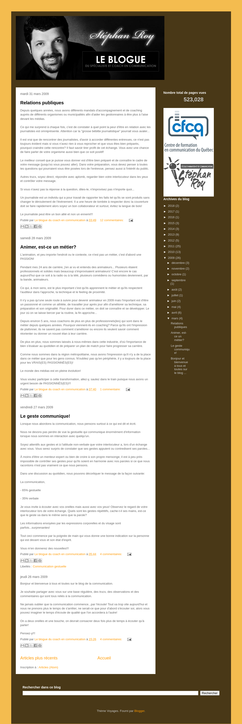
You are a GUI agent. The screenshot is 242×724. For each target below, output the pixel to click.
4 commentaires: (111, 554)
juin (174, 301)
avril (174, 312)
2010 (172, 252)
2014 (172, 229)
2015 (172, 223)
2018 (172, 205)
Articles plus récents (39, 658)
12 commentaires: (112, 220)
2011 (172, 246)
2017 (172, 211)
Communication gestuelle (49, 566)
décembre (178, 263)
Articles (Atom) (48, 667)
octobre (176, 274)
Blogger (139, 711)
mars (175, 318)
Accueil (104, 658)
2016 (172, 217)
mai (174, 307)
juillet (175, 295)
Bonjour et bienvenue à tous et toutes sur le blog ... (179, 365)
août (174, 289)
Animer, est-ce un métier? (48, 246)
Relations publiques (42, 102)
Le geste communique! (45, 416)
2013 (172, 234)
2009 (172, 258)
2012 (172, 240)
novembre (178, 268)
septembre (178, 280)
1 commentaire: (110, 389)
